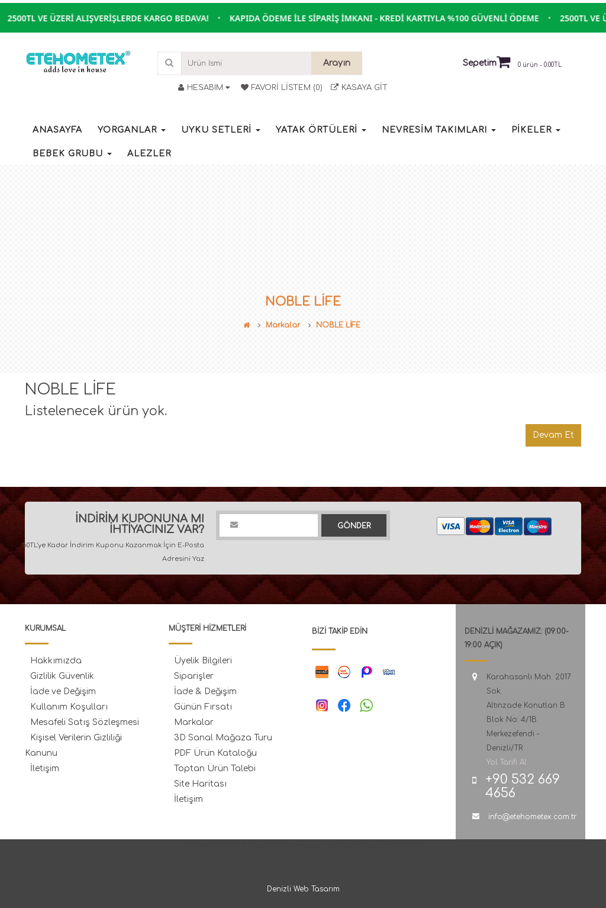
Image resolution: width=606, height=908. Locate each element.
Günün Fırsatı (203, 706)
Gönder (353, 526)
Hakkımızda (56, 660)
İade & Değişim (205, 691)
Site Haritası (200, 783)
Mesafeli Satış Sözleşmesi (84, 722)
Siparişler (194, 676)
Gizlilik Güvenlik (62, 676)
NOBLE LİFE (338, 325)
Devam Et (553, 435)
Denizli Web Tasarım (303, 889)
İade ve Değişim (63, 691)
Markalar (283, 325)
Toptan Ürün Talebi (215, 768)
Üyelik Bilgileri (203, 660)
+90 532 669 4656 (522, 786)
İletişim (44, 768)
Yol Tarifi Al (506, 762)
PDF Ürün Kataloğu (215, 753)
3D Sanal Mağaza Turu (223, 737)
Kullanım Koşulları (69, 706)
